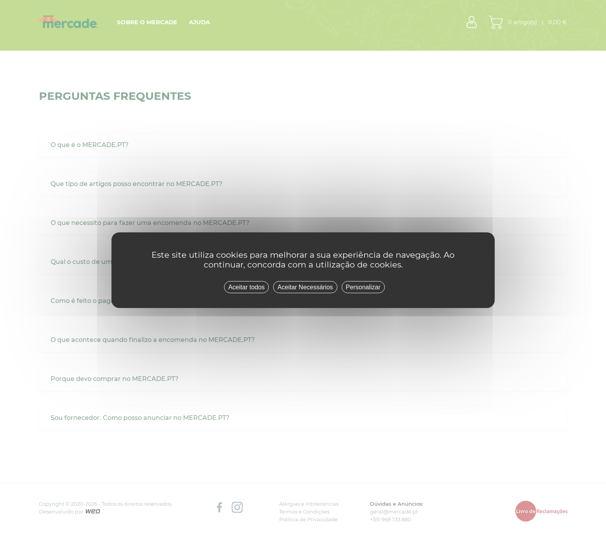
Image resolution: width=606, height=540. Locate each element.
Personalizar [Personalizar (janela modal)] (363, 286)
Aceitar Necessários (305, 286)
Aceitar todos (246, 286)
